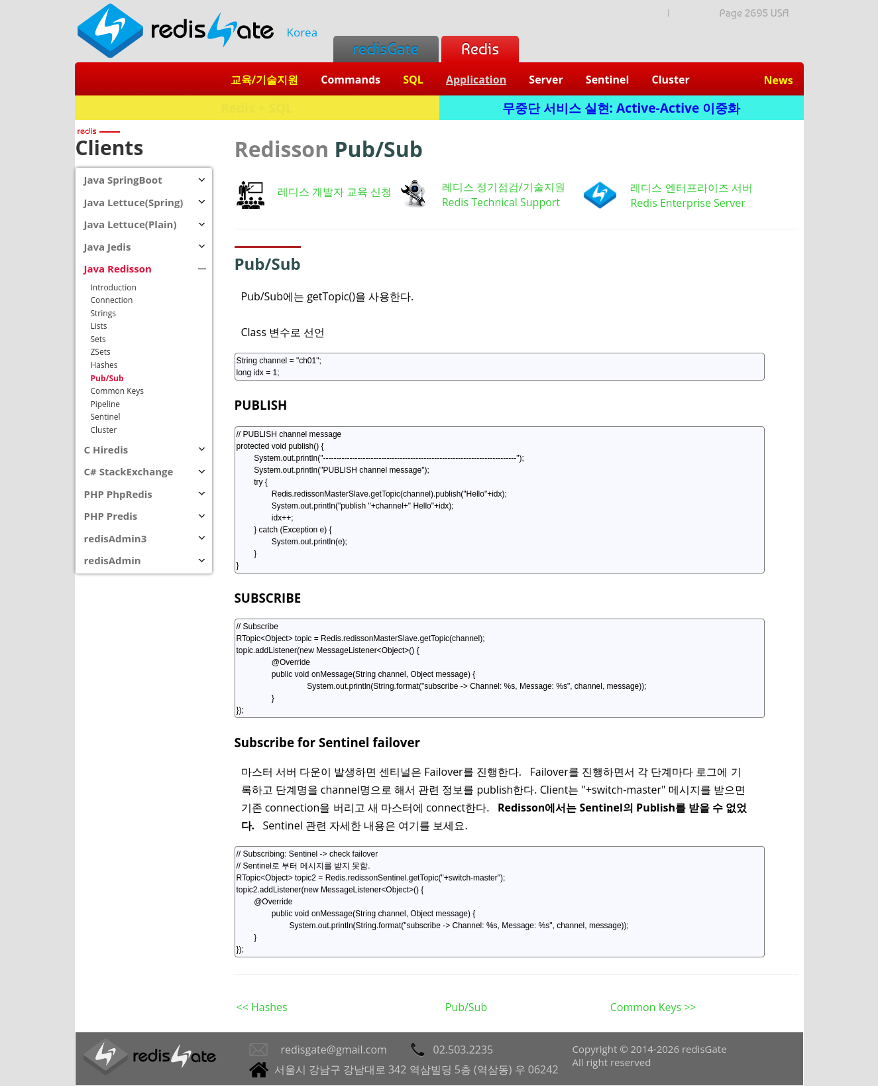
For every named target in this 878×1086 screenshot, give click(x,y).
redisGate (386, 48)
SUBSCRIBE (268, 597)
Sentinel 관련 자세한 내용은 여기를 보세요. (365, 825)
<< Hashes (262, 1007)
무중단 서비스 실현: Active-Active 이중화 (621, 108)
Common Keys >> (653, 1007)
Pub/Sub (466, 1007)
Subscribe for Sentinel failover (328, 742)
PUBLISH (261, 404)
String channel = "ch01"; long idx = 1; (500, 367)
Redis (480, 48)
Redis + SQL (257, 108)
